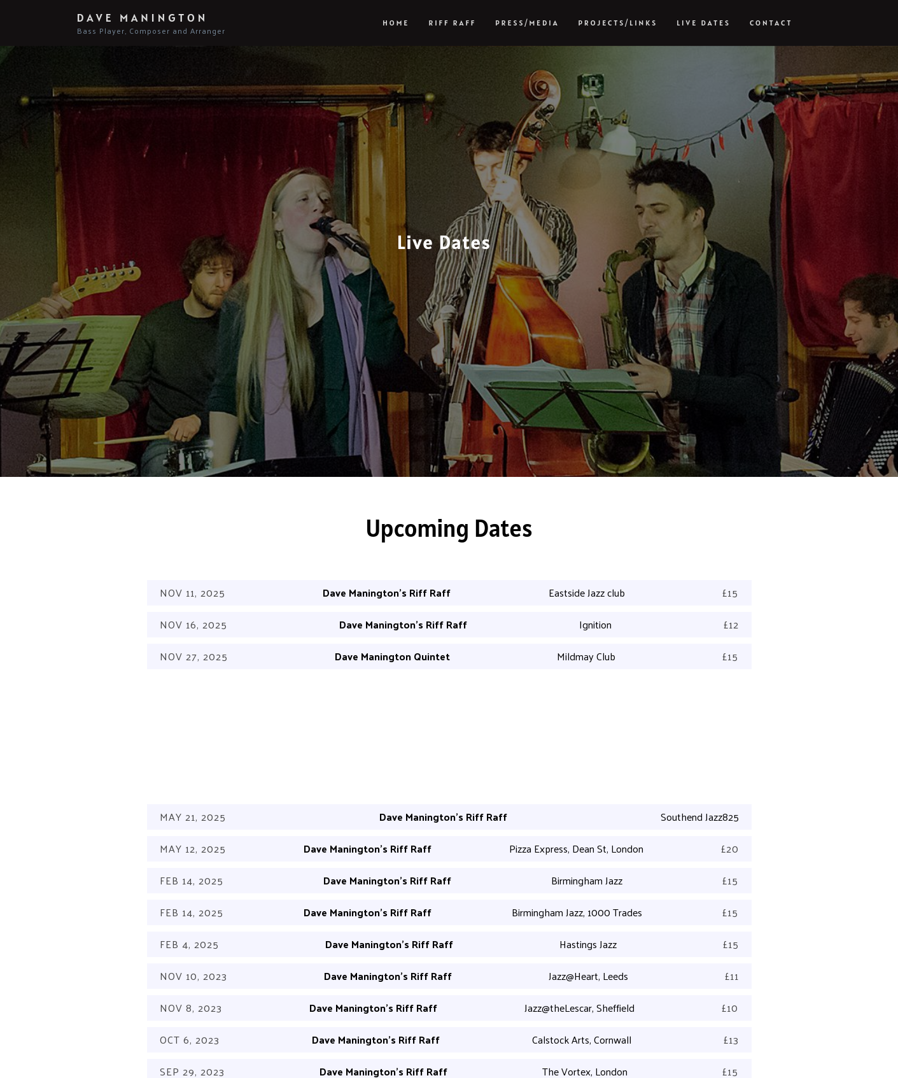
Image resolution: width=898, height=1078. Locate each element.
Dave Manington (151, 24)
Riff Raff (452, 22)
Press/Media (527, 22)
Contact (771, 22)
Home (395, 22)
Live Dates (704, 22)
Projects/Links (618, 22)
